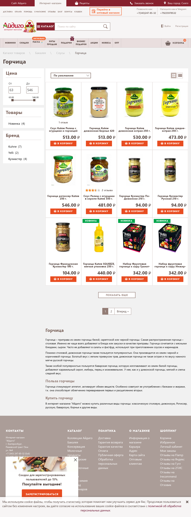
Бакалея (40, 53)
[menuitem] (38, 42)
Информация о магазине (139, 440)
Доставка (104, 438)
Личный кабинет (171, 446)
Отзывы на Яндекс (172, 459)
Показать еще (117, 295)
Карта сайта (137, 455)
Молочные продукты (74, 453)
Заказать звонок (142, 3)
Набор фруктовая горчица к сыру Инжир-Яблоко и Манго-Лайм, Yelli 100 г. (170, 265)
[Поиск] (106, 26)
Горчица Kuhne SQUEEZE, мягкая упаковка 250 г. (99, 265)
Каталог (45, 26)
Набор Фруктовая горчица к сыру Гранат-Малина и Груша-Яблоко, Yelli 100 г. (134, 265)
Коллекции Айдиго (79, 438)
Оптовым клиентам (135, 461)
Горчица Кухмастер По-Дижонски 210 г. (134, 197)
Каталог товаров (14, 53)
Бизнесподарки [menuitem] (81, 43)
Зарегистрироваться (42, 494)
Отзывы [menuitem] (52, 11)
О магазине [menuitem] (40, 11)
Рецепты (82, 3)
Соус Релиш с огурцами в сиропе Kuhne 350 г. (99, 197)
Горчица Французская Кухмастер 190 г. (63, 265)
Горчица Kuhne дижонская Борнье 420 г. (99, 129)
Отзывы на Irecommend (168, 474)
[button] (106, 11)
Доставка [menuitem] (8, 11)
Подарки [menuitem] (67, 41)
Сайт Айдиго (18, 3)
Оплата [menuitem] (18, 11)
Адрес (133, 451)
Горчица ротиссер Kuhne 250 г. (63, 197)
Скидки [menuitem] (24, 42)
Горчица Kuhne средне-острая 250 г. (170, 129)
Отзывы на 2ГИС (171, 468)
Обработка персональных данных (107, 463)
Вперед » (123, 311)
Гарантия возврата (110, 442)
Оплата (103, 451)
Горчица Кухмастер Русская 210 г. (170, 197)
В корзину (63, 143)
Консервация (76, 446)
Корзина (165, 438)
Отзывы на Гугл (170, 463)
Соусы (60, 53)
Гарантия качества (110, 446)
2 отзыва (107, 190)
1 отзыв (63, 122)
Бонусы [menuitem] (68, 11)
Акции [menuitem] (94, 42)
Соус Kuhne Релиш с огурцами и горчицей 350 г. (63, 129)
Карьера (134, 446)
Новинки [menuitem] (10, 42)
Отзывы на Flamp (171, 455)
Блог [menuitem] (60, 11)
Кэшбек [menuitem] (78, 11)
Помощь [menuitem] (28, 11)
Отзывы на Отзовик (167, 483)
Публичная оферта (110, 455)
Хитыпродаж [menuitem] (52, 43)
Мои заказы (168, 451)
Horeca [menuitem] (106, 42)
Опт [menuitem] (117, 42)
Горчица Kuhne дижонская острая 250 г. (135, 129)
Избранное (167, 442)
